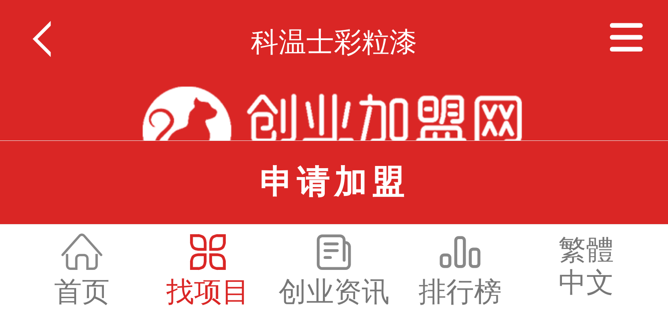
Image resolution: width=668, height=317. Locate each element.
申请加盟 (334, 182)
